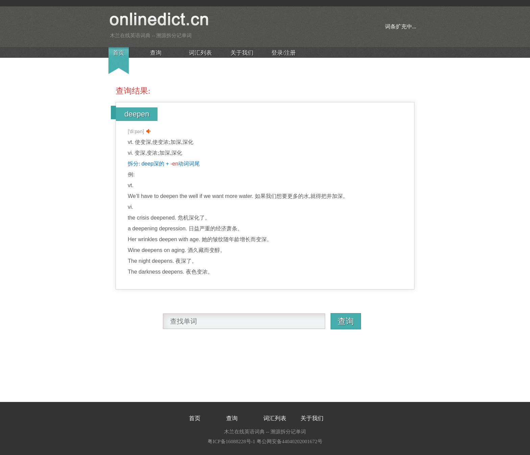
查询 (156, 53)
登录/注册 (283, 53)
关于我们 (242, 53)
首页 (118, 53)
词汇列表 (200, 53)
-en (174, 164)
